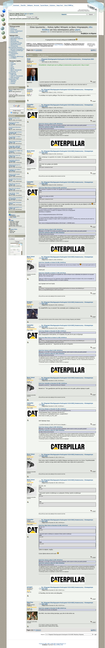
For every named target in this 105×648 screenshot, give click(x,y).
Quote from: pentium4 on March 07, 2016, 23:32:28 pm (51, 127)
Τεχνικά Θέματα (44, 5)
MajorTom (30, 602)
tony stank (12, 166)
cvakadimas (13, 199)
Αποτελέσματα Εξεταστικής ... (15, 127)
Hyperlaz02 (12, 161)
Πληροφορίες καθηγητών (14, 160)
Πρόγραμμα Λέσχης (16, 43)
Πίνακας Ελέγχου (14, 87)
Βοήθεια (45, 30)
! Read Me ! (23, 5)
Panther (13, 83)
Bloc (55, 644)
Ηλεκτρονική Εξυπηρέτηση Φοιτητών (15, 46)
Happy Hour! (60, 5)
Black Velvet (31, 151)
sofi (11, 119)
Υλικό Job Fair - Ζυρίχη (14, 193)
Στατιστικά (12, 212)
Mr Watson (12, 123)
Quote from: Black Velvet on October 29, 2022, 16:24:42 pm (53, 187)
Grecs (11, 203)
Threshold (12, 194)
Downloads (16, 5)
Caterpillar (30, 104)
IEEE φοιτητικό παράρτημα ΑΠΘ (14, 78)
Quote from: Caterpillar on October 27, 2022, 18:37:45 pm (52, 272)
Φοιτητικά (36, 5)
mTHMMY (14, 58)
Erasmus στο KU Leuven (14, 174)
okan (11, 180)
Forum (12, 28)
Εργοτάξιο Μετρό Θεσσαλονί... (15, 179)
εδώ (90, 27)
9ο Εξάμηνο (67, 43)
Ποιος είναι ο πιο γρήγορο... (15, 188)
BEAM (12, 68)
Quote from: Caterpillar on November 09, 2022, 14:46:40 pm (53, 383)
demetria (29, 89)
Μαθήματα (30, 5)
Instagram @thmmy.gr (17, 56)
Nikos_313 (12, 137)
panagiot (29, 587)
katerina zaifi (13, 133)
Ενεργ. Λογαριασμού (17, 31)
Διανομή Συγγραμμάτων (17, 49)
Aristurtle (13, 64)
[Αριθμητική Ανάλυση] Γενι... (15, 165)
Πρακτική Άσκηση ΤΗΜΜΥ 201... (16, 150)
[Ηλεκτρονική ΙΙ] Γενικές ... (14, 122)
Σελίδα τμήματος (15, 37)
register (31, 13)
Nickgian (29, 302)
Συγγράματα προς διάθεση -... (15, 169)
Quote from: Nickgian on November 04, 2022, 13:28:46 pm (52, 331)
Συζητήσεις (52, 5)
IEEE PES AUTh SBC (15, 147)
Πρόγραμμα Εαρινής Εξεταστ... (15, 132)
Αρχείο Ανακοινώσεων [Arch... (15, 141)
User (11, 128)
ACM (12, 62)
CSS (62, 644)
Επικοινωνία (14, 32)
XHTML (58, 644)
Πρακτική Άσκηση (16, 44)
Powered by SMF (43, 643)
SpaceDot (13, 80)
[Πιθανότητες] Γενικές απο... (15, 155)
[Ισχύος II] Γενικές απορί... (14, 118)
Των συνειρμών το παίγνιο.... (15, 136)
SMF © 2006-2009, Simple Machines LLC (56, 643)
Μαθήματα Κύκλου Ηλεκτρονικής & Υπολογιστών (50, 43)
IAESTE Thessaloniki (17, 76)
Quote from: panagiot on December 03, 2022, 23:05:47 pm (52, 608)
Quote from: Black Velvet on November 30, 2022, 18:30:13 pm (53, 525)
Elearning (13, 40)
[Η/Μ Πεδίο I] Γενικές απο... (15, 183)
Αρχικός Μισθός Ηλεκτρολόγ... (15, 202)
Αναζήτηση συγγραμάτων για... (15, 207)
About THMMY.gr (68, 5)
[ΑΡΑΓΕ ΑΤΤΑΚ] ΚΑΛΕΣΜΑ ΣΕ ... (16, 197)
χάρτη (77, 30)
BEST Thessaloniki (16, 70)
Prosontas (60, 44)
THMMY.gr (29, 43)
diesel (56, 44)
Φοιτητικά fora (15, 41)
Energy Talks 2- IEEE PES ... (15, 146)
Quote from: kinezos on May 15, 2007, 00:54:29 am (51, 123)
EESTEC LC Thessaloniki (13, 72)
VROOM (13, 82)
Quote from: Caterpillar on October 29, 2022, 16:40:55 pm (52, 262)
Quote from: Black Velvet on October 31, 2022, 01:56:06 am (53, 337)
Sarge (29, 59)
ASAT (12, 67)
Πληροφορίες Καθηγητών (13, 54)
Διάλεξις (12, 152)
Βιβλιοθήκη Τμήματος (17, 38)
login (25, 13)
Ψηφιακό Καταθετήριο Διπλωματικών (16, 51)
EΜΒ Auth (14, 74)
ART (12, 65)
